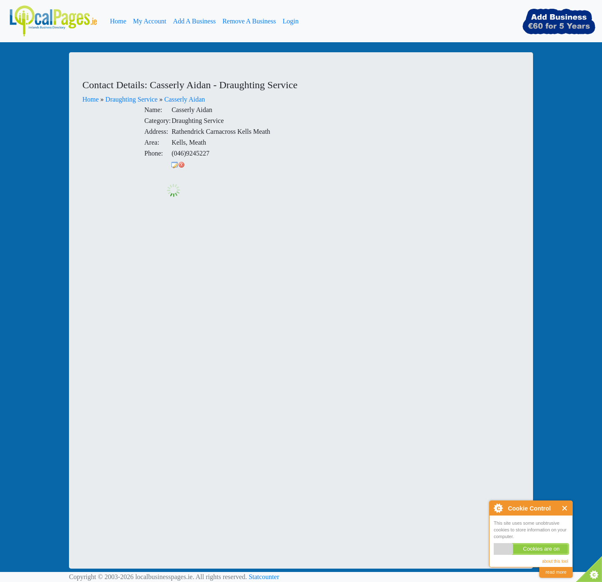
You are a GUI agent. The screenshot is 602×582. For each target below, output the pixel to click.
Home (118, 21)
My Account (149, 21)
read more (556, 571)
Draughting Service (131, 99)
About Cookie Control (498, 508)
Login (290, 21)
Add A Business (194, 21)
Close (565, 508)
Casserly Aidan (184, 99)
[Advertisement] (401, 131)
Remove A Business (249, 21)
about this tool (555, 561)
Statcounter (264, 576)
